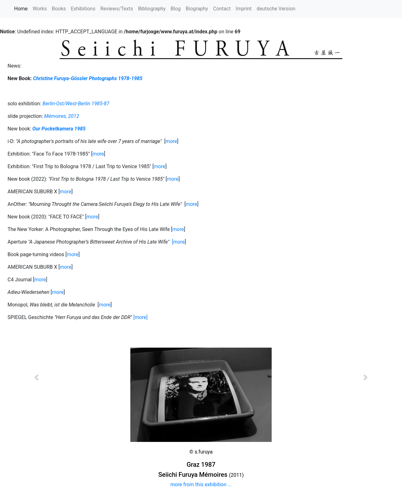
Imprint (244, 9)
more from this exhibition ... (201, 484)
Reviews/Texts (116, 9)
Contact (222, 9)
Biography (197, 9)
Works (40, 9)
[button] (37, 395)
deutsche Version (276, 9)
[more (178, 242)
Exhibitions (83, 9)
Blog (176, 9)
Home (22, 8)
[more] (140, 317)
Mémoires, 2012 (61, 116)
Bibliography (152, 9)
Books (59, 9)
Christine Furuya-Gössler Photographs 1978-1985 (87, 78)
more (171, 141)
